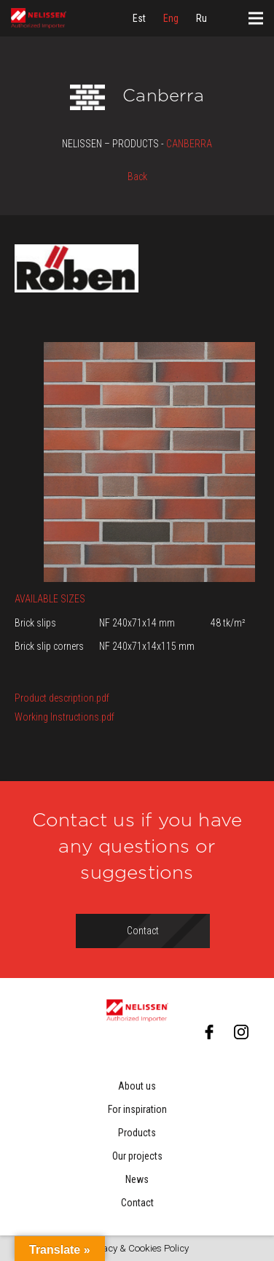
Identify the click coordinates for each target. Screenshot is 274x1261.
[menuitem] (139, 18)
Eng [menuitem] (171, 18)
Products (137, 1132)
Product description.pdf (62, 698)
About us (137, 1086)
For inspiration (137, 1109)
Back (137, 176)
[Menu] (256, 18)
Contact (137, 1202)
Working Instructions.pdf (64, 717)
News (137, 1179)
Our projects (137, 1156)
